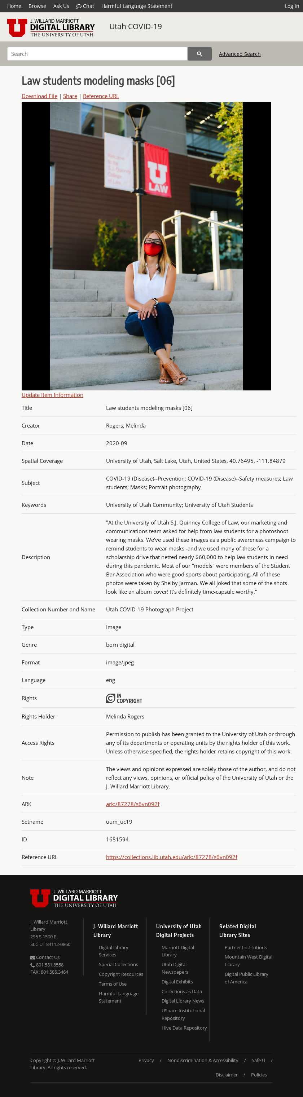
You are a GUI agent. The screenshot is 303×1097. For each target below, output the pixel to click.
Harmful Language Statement (136, 6)
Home (14, 6)
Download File (39, 95)
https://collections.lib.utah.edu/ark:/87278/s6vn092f (171, 857)
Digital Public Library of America (246, 978)
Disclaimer (227, 1074)
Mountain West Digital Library (248, 961)
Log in (292, 6)
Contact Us (45, 957)
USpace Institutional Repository (183, 1014)
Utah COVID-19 (135, 26)
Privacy (146, 1060)
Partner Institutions (246, 947)
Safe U (258, 1060)
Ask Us (61, 6)
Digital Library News (183, 1001)
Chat (85, 6)
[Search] (97, 54)
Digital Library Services (113, 951)
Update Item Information (52, 394)
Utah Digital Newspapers (175, 968)
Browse (37, 6)
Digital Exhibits (177, 981)
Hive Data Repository (184, 1028)
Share (70, 95)
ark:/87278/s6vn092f (132, 804)
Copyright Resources (121, 974)
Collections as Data (182, 991)
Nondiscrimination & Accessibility (202, 1060)
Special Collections (118, 964)
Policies (259, 1074)
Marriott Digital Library (178, 951)
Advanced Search (240, 53)
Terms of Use (113, 984)
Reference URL (101, 95)
